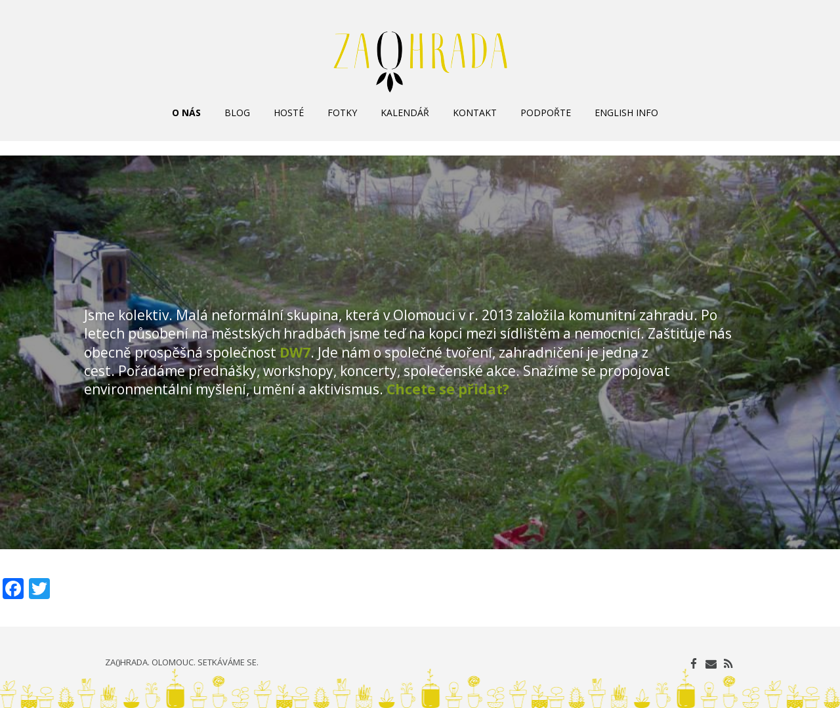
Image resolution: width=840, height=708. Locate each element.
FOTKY (342, 112)
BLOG (237, 112)
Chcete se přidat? (448, 389)
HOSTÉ (289, 112)
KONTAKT (475, 112)
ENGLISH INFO (626, 112)
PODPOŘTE (545, 112)
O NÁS (186, 112)
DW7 (295, 352)
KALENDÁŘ (405, 112)
